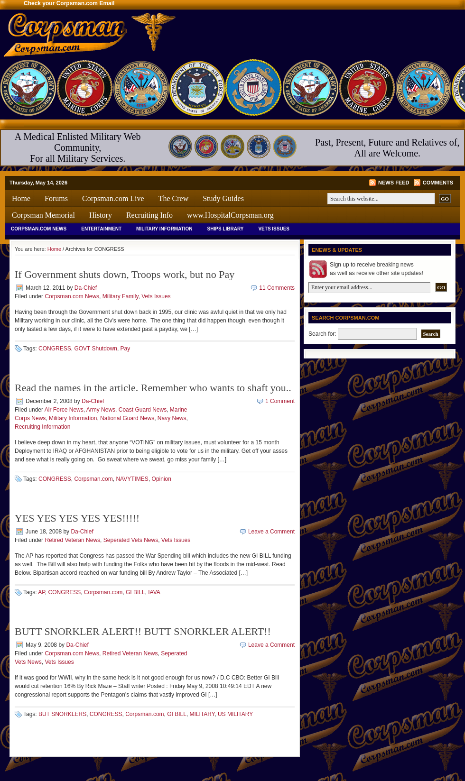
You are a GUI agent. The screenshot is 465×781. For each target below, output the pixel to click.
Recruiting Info (149, 215)
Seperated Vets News (130, 540)
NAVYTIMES (132, 479)
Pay (125, 348)
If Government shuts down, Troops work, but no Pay (124, 274)
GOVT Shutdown (95, 348)
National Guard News (127, 418)
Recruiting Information (42, 426)
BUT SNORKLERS (62, 714)
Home (21, 198)
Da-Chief (85, 288)
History (100, 215)
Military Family (120, 296)
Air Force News (64, 409)
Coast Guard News (143, 409)
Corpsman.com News (38, 228)
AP (41, 592)
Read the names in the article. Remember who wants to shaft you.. (153, 388)
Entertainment (101, 228)
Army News (100, 409)
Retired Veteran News (72, 540)
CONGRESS (54, 348)
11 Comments (277, 288)
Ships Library (225, 228)
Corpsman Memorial (43, 215)
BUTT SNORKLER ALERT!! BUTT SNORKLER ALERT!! (143, 631)
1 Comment (280, 401)
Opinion (161, 479)
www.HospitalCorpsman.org (230, 215)
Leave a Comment (271, 531)
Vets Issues (273, 228)
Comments (438, 182)
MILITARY (202, 714)
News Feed (393, 182)
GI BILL (135, 592)
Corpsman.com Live (113, 198)
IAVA (154, 592)
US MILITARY (235, 714)
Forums (56, 198)
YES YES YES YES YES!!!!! (77, 518)
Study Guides (223, 198)
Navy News (172, 418)
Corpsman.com (93, 479)
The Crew (173, 198)
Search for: (322, 334)
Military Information (164, 228)
